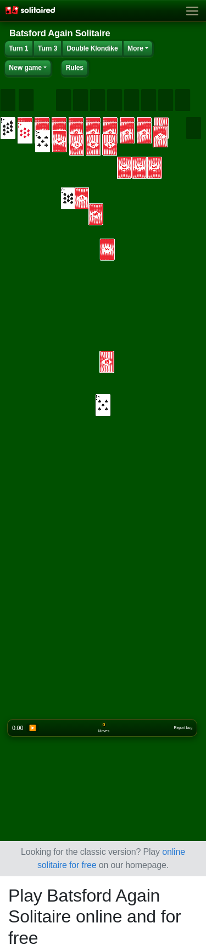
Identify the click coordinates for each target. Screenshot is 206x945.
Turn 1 (18, 48)
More (135, 48)
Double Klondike (92, 48)
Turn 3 (47, 48)
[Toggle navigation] (192, 11)
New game (25, 67)
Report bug (183, 728)
